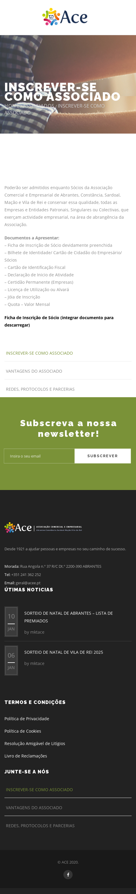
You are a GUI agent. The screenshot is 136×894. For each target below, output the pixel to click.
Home (12, 106)
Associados (39, 106)
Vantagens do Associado (34, 371)
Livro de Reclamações (25, 756)
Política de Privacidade (26, 718)
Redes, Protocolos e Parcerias (40, 389)
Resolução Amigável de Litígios (34, 743)
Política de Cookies (22, 731)
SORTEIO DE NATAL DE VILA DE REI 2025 (63, 652)
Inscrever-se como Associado (39, 353)
